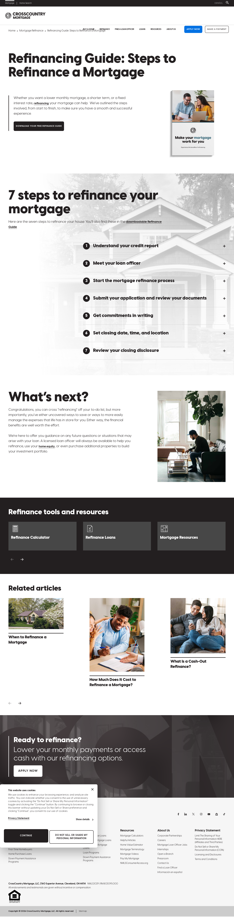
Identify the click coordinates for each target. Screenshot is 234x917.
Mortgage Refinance (31, 30)
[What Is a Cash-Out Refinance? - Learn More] (198, 634)
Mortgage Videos (129, 854)
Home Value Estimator (131, 845)
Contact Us (163, 863)
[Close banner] (92, 859)
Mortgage (9, 3)
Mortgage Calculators (131, 836)
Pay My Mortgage (129, 859)
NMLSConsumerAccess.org (134, 863)
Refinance (105, 16)
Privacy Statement (18, 888)
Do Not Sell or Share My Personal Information (71, 906)
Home (11, 30)
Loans (142, 16)
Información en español (169, 873)
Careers (161, 841)
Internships (163, 850)
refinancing (43, 103)
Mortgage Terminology (132, 850)
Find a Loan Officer (124, 16)
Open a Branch (165, 854)
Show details (83, 889)
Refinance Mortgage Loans (60, 845)
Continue (26, 905)
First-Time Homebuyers (20, 850)
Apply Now (193, 16)
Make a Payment (217, 16)
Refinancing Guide (55, 836)
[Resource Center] (191, 536)
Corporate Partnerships (169, 836)
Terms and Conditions (206, 859)
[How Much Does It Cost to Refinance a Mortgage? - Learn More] (117, 643)
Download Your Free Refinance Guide (39, 126)
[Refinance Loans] (117, 536)
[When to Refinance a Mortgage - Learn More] (36, 622)
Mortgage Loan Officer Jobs (172, 845)
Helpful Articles (128, 841)
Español (218, 3)
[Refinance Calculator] (42, 536)
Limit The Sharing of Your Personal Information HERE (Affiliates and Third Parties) (208, 839)
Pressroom (163, 859)
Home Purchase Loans (94, 836)
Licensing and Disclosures (208, 855)
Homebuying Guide (18, 836)
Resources (156, 16)
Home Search (26, 3)
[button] (154, 246)
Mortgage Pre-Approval (21, 845)
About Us (171, 16)
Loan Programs (91, 853)
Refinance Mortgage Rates (59, 841)
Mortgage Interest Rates (20, 841)
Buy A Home (88, 16)
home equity (48, 446)
